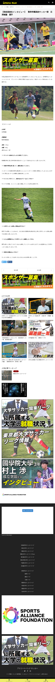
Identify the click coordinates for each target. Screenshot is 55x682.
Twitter (24, 671)
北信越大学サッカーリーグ (27, 566)
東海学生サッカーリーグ (27, 571)
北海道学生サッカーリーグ (27, 545)
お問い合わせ (44, 674)
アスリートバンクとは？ (34, 674)
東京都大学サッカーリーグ (27, 557)
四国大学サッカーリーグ (27, 588)
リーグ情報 (9, 674)
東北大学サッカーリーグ (27, 548)
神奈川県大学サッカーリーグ (27, 560)
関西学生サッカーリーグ (27, 582)
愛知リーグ (27, 576)
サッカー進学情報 (17, 674)
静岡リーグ (27, 573)
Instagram (30, 671)
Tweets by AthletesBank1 (7, 535)
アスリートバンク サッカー (27, 668)
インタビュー (25, 674)
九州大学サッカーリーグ (27, 591)
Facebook (27, 671)
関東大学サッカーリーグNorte (27, 554)
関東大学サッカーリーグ (27, 551)
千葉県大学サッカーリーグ (27, 563)
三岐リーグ (27, 579)
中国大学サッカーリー (26, 585)
